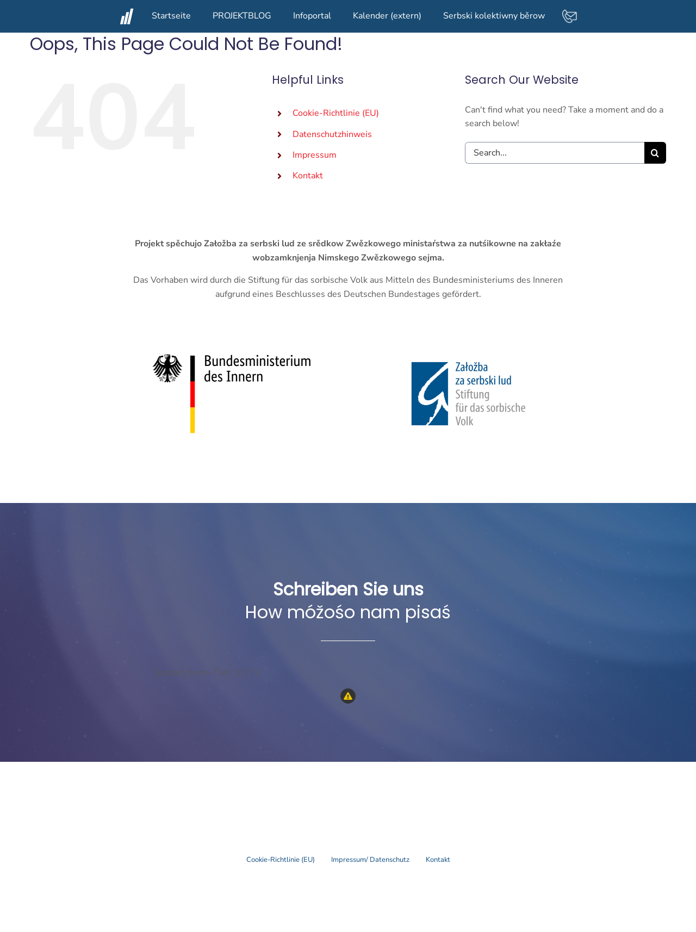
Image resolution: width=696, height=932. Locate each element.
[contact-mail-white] (569, 12)
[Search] (655, 153)
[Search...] (554, 153)
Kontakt (308, 176)
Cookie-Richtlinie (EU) (336, 113)
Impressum (315, 155)
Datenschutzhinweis (332, 134)
